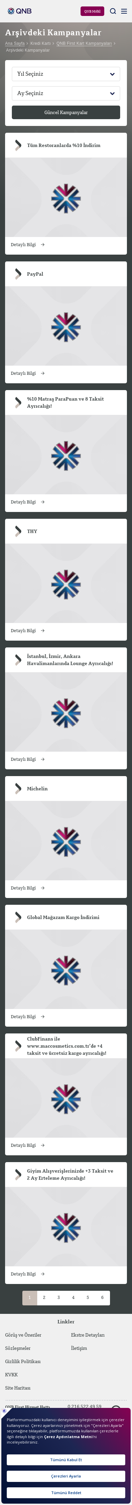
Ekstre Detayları (88, 1335)
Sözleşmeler (17, 1348)
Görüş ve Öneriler (23, 1335)
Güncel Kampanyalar (66, 112)
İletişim (79, 1348)
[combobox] (66, 74)
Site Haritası (29, 1388)
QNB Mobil (92, 11)
